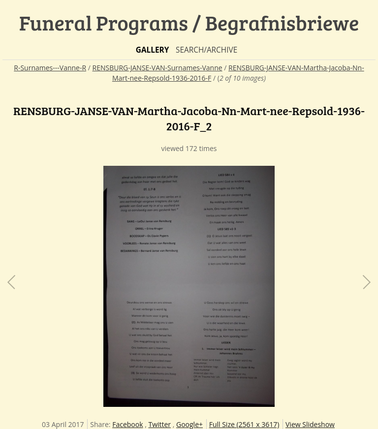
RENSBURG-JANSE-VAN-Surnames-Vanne (157, 67)
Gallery (152, 50)
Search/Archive (206, 50)
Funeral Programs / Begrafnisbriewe (189, 22)
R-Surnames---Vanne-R (50, 67)
